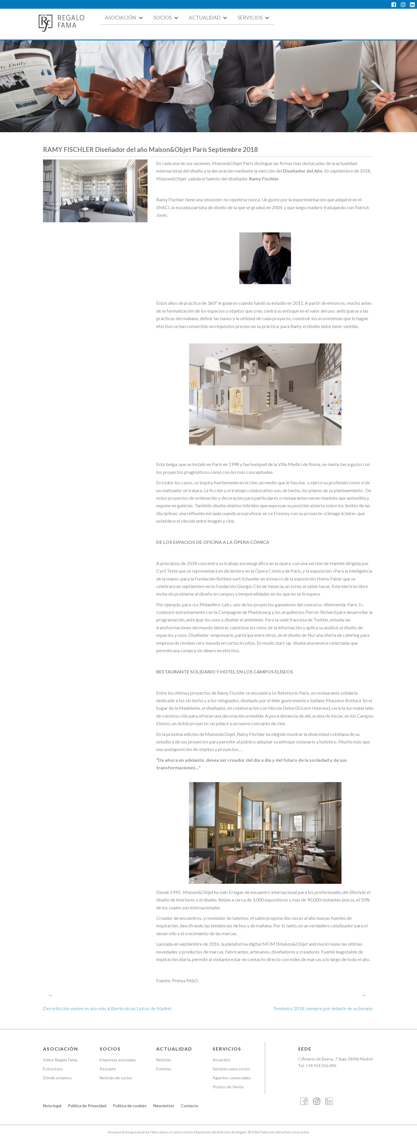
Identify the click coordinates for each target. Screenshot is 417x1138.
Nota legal (52, 1105)
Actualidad (208, 18)
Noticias (163, 1059)
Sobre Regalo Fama (60, 1059)
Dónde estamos (57, 1077)
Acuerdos (221, 1059)
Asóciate (108, 1068)
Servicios (254, 18)
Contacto (189, 1105)
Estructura (52, 1068)
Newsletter (163, 1105)
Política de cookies (130, 1105)
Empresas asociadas (118, 1059)
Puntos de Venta (228, 1086)
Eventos (163, 1068)
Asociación (124, 18)
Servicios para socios (231, 1068)
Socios (166, 18)
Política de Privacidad (87, 1105)
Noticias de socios (116, 1077)
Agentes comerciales (232, 1077)
